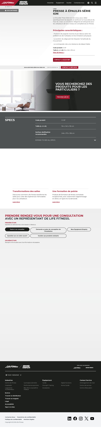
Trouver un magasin (12, 401)
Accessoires (46, 388)
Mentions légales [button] (31, 423)
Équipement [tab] (58, 3)
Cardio (44, 383)
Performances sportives (31, 386)
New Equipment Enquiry (79, 230)
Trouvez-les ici (62, 98)
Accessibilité (10, 407)
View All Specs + (58, 53)
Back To (8, 6)
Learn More (17, 202)
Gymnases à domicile (30, 383)
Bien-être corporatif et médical (31, 389)
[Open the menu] (95, 2)
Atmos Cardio (65, 386)
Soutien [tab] (66, 3)
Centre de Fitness (10, 383)
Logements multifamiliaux (9, 389)
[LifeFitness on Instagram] (81, 422)
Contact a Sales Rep (62, 60)
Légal (7, 404)
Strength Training (48, 386)
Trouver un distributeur (9, 397)
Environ (8, 394)
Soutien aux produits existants (48, 236)
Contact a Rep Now (70, 68)
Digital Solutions (66, 383)
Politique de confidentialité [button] (14, 423)
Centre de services (85, 386)
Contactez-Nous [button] (10, 421)
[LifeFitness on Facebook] (75, 422)
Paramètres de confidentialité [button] (28, 421)
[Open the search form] (91, 2)
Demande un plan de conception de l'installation (48, 231)
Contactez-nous (77, 3)
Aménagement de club (87, 383)
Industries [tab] (48, 3)
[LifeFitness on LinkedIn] (69, 422)
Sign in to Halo (10, 410)
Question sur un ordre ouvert (17, 236)
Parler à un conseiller (17, 230)
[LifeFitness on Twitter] (86, 422)
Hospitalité (8, 386)
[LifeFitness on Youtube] (92, 422)
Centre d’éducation (86, 388)
